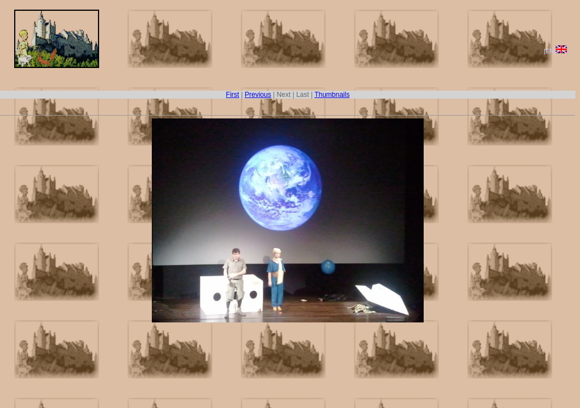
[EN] (555, 51)
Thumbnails (331, 95)
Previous (258, 95)
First (232, 95)
